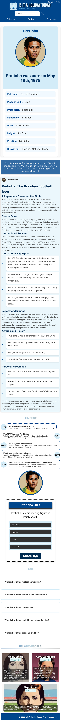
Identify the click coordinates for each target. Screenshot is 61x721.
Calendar (11, 19)
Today (31, 19)
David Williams (13, 180)
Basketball (15, 525)
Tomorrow (51, 19)
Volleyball (15, 547)
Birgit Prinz (30, 687)
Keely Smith (15, 657)
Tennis (14, 539)
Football (15, 532)
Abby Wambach (45, 657)
